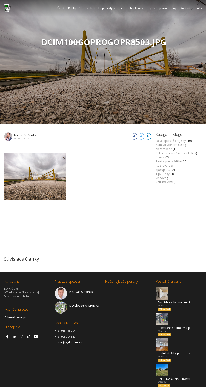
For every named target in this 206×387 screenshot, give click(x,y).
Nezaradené (164, 149)
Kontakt (185, 8)
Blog (173, 8)
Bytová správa (158, 8)
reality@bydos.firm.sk (68, 321)
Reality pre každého (169, 161)
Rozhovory (163, 165)
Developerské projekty (171, 141)
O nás (198, 8)
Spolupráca (163, 170)
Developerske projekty (99, 8)
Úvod (60, 8)
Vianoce (161, 178)
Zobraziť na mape (15, 296)
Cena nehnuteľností (132, 8)
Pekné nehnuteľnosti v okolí (174, 153)
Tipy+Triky (163, 174)
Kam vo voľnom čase (170, 145)
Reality (74, 8)
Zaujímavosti (164, 182)
